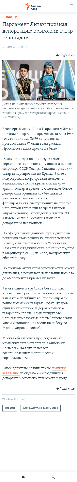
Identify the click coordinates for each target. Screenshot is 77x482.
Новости (10, 17)
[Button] (65, 55)
